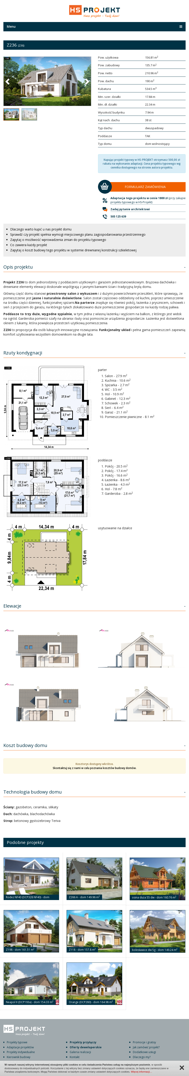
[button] (7, 81)
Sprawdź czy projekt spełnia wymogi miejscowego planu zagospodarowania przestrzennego (78, 234)
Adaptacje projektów (20, 1047)
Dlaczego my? (142, 1057)
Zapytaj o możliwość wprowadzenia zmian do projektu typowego (58, 239)
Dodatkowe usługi (144, 1052)
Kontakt (74, 1057)
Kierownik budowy (18, 1057)
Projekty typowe (17, 1042)
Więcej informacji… (141, 1071)
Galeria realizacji (80, 1052)
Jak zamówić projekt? (146, 1047)
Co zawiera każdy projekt (28, 245)
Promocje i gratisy (144, 1042)
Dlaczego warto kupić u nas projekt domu (41, 229)
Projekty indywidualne (21, 1052)
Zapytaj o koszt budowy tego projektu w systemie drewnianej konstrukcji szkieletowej (73, 250)
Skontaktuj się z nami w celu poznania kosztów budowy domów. (94, 768)
